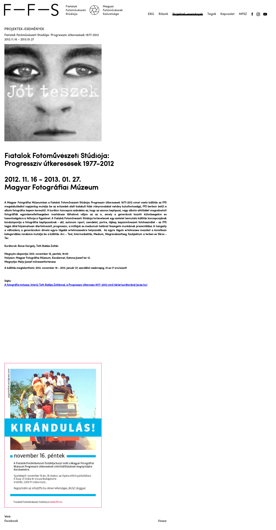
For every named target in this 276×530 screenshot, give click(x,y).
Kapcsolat (227, 14)
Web (7, 516)
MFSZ (243, 14)
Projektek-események (187, 14)
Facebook (11, 521)
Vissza (162, 521)
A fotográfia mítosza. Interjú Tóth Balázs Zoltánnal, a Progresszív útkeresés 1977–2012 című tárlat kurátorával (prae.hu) (75, 285)
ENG (151, 14)
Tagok (211, 14)
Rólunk (163, 14)
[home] (66, 10)
